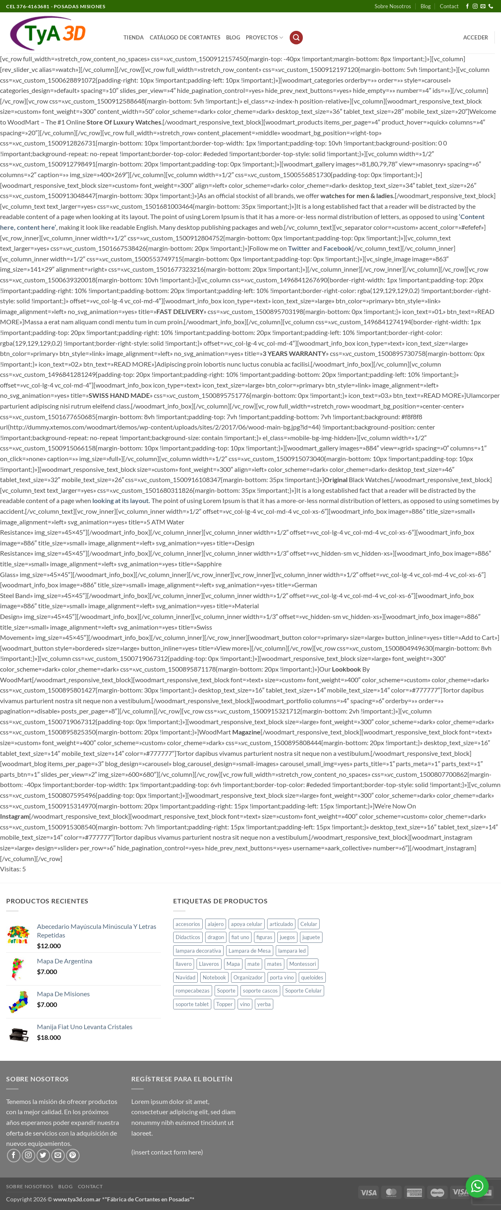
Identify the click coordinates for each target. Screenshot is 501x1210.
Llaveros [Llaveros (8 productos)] (209, 964)
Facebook (337, 248)
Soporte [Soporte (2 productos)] (226, 990)
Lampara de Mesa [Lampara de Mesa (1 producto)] (250, 950)
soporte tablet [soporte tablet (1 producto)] (192, 1004)
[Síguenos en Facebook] (467, 6)
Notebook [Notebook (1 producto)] (214, 977)
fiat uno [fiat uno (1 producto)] (240, 937)
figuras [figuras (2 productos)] (264, 937)
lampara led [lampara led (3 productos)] (292, 950)
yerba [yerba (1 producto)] (264, 1004)
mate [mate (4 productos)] (253, 964)
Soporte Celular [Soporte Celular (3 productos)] (303, 990)
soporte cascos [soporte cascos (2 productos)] (260, 990)
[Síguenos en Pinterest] (73, 1155)
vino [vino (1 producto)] (245, 1004)
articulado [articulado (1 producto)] (281, 924)
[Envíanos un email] (482, 6)
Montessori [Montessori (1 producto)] (302, 964)
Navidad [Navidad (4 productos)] (185, 977)
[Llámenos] (490, 6)
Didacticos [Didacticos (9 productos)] (188, 937)
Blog (426, 6)
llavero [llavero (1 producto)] (184, 964)
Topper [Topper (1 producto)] (224, 1004)
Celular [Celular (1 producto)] (308, 924)
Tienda (134, 37)
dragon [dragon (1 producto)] (216, 937)
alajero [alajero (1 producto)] (216, 924)
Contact (449, 6)
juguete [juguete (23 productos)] (311, 937)
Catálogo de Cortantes (185, 37)
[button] (296, 37)
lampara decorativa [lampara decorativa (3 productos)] (198, 950)
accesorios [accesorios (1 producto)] (188, 924)
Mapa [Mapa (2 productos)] (233, 964)
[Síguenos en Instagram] (475, 6)
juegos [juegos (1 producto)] (287, 937)
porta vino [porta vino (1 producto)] (282, 977)
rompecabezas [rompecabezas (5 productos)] (193, 990)
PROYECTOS (265, 38)
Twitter (299, 248)
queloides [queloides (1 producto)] (312, 977)
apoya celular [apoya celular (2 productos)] (246, 924)
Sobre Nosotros (393, 6)
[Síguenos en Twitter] (43, 1155)
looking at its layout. (121, 500)
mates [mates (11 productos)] (274, 964)
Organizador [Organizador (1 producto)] (248, 977)
